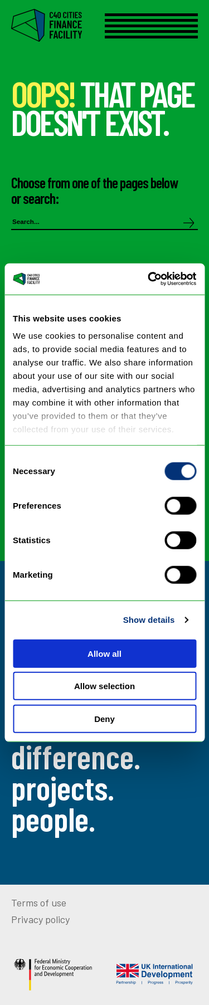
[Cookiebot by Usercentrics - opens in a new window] (148, 279)
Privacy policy (40, 919)
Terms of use (38, 902)
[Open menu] (151, 26)
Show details (149, 620)
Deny (104, 718)
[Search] (189, 223)
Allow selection (104, 686)
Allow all (104, 653)
